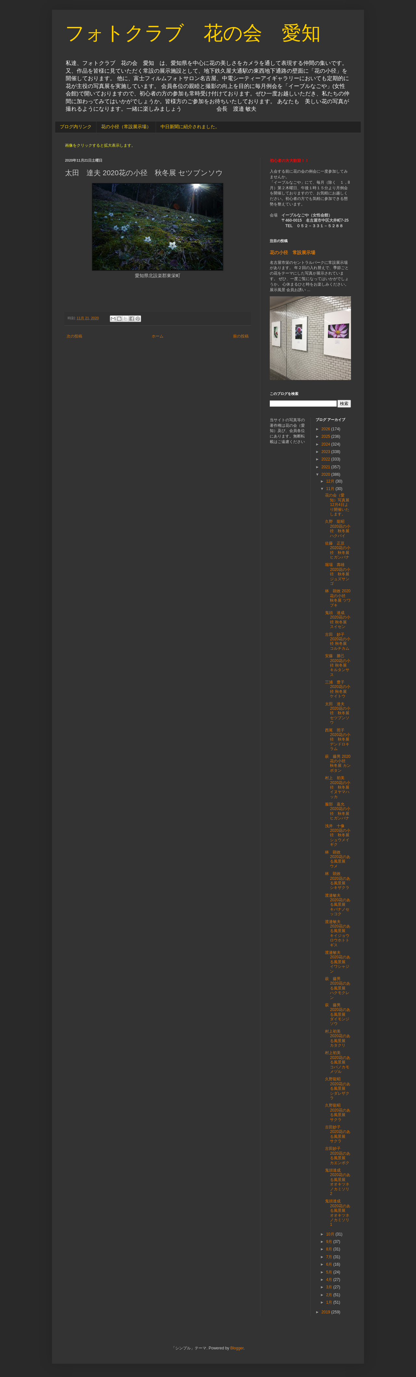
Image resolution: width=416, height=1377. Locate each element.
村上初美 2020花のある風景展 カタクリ (337, 1038)
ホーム (157, 336)
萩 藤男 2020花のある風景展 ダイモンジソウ (337, 1014)
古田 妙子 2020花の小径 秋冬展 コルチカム (337, 641)
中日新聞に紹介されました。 (190, 126)
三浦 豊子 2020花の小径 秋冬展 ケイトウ (337, 689)
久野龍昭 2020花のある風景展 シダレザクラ (337, 1088)
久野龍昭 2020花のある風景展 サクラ (337, 1112)
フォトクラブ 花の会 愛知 (193, 33)
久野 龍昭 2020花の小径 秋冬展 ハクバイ (337, 528)
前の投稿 (241, 336)
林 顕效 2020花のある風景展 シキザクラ (337, 880)
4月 (329, 1279)
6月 (329, 1264)
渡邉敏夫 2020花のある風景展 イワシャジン (337, 962)
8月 (329, 1249)
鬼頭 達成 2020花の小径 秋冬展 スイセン (337, 619)
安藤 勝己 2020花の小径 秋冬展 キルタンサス (337, 665)
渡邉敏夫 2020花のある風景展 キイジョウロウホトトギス (337, 933)
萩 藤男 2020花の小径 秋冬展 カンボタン (337, 763)
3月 (329, 1287)
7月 (329, 1257)
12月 (330, 481)
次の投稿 (74, 336)
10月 (330, 1234)
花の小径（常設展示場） (126, 126)
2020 (326, 474)
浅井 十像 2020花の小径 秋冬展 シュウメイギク (339, 835)
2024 (326, 444)
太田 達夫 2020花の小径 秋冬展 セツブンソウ (337, 713)
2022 (326, 459)
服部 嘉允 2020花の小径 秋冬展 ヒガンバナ (339, 811)
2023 (326, 451)
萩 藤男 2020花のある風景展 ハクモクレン (337, 988)
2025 (326, 436)
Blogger (237, 1348)
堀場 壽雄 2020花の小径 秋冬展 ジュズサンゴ (337, 574)
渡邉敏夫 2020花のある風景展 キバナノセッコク (337, 904)
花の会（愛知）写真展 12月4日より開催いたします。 (339, 504)
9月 (329, 1241)
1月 (329, 1302)
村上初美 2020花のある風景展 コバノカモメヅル (337, 1062)
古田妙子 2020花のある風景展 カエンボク (337, 1155)
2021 (326, 467)
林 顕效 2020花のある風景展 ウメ (337, 859)
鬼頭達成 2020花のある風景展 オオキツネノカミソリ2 (337, 1182)
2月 (329, 1295)
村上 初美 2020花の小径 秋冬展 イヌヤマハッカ (337, 787)
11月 (330, 488)
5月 (329, 1272)
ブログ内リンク (76, 126)
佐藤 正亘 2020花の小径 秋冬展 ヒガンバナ (337, 550)
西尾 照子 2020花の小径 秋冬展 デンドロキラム (337, 739)
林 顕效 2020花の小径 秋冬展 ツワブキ (337, 598)
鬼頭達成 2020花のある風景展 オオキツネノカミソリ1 (337, 1213)
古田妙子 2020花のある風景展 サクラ (337, 1134)
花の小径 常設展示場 (292, 252)
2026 (326, 429)
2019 (326, 1312)
